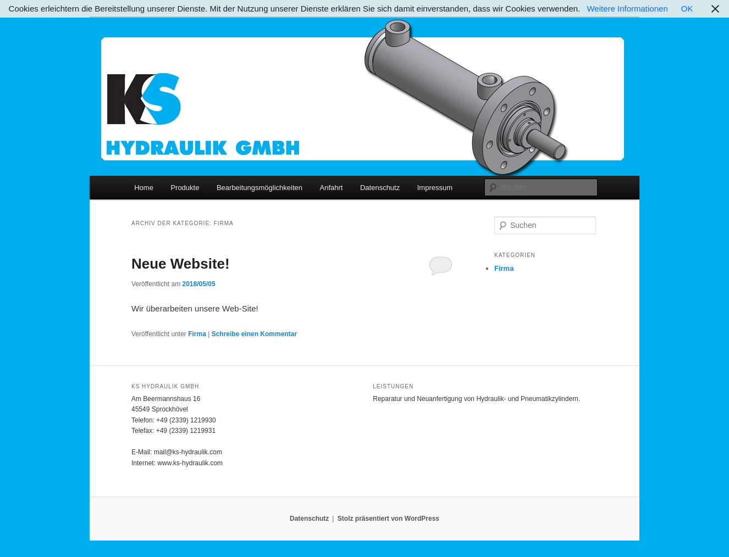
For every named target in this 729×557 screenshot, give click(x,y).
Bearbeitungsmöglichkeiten (259, 187)
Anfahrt (331, 187)
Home (143, 187)
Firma (197, 334)
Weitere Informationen (627, 8)
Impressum (434, 187)
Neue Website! (180, 263)
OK (687, 8)
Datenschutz (380, 187)
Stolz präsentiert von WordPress (388, 518)
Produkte (184, 187)
